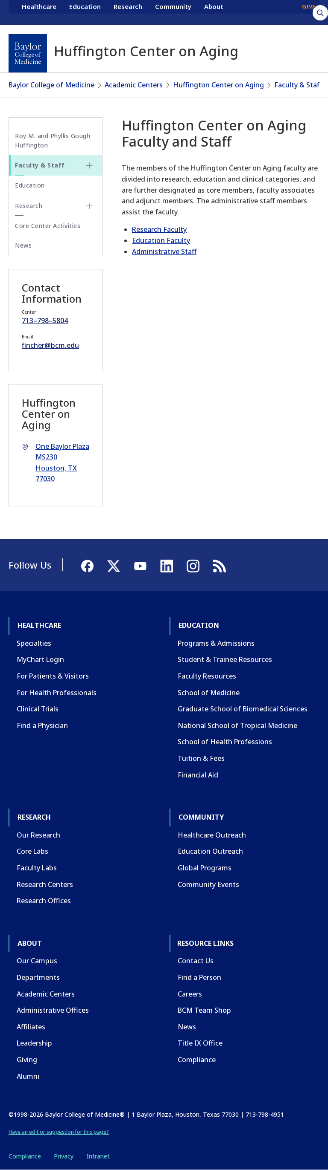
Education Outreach (210, 851)
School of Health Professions (225, 741)
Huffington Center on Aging (218, 85)
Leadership (34, 1043)
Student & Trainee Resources (225, 659)
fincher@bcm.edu (50, 345)
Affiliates (31, 1026)
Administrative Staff (164, 251)
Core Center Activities (47, 226)
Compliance (197, 1059)
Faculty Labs (37, 867)
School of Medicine (209, 692)
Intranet (98, 1156)
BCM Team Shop (204, 1010)
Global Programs (204, 867)
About (213, 12)
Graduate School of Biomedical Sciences (243, 709)
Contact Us (196, 960)
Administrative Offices (53, 1010)
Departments (38, 977)
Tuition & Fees (201, 758)
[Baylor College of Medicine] (28, 53)
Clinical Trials (38, 709)
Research (128, 12)
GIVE (308, 12)
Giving (27, 1059)
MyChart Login (40, 659)
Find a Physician (42, 725)
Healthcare (39, 12)
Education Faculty (161, 240)
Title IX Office (200, 1043)
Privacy (63, 1156)
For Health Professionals (57, 692)
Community (173, 12)
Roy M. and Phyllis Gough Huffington (52, 140)
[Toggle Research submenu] (89, 206)
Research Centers (45, 884)
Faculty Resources (207, 676)
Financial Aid (198, 775)
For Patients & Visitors (53, 676)
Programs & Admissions (216, 643)
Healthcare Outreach (212, 835)
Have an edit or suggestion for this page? (59, 1131)
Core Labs (32, 851)
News (23, 245)
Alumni (28, 1076)
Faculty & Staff (298, 85)
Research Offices (44, 900)
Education (85, 12)
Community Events (208, 884)
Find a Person (199, 977)
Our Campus (37, 960)
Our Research (38, 835)
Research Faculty (159, 229)
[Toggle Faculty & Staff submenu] (89, 165)
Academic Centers (134, 85)
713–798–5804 (45, 320)
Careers (190, 994)
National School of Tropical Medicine (237, 725)
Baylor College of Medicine (51, 85)
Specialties (34, 643)
